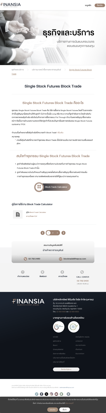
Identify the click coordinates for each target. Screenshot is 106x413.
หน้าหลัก (55, 337)
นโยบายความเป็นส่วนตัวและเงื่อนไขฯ (64, 358)
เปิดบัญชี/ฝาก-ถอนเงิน (82, 337)
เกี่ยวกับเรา (79, 349)
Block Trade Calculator (51, 187)
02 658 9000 (61, 311)
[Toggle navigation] (88, 5)
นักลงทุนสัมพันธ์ (58, 349)
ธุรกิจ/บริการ (57, 341)
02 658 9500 (74, 311)
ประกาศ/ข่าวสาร (80, 345)
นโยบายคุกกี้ (69, 403)
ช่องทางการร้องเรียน (59, 353)
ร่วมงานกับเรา (80, 353)
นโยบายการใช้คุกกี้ (58, 362)
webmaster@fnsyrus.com (67, 387)
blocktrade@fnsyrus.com (75, 258)
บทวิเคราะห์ (79, 341)
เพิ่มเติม (60, 132)
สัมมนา (55, 345)
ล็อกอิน (100, 5)
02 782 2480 (34, 258)
